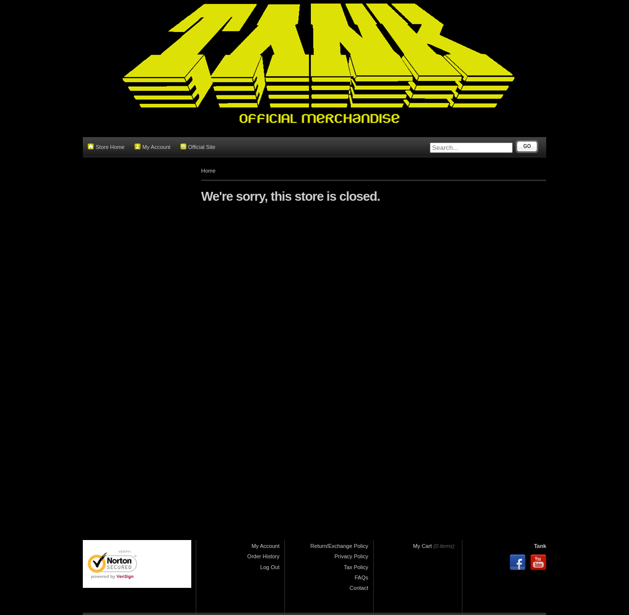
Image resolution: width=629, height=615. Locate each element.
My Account (153, 147)
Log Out (270, 567)
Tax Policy (356, 567)
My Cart (422, 546)
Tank (540, 546)
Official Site (197, 147)
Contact (358, 588)
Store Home (106, 147)
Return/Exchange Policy (339, 546)
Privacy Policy (351, 556)
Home (208, 171)
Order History (263, 556)
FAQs (361, 577)
